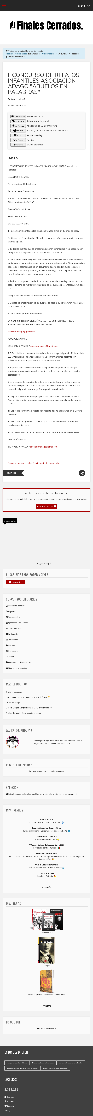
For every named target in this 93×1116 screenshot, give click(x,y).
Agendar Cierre (18, 116)
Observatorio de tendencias (18, 662)
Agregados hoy (13, 617)
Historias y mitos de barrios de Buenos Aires (46, 994)
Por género (12, 651)
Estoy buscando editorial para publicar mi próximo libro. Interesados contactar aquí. (41, 794)
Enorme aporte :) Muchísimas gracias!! (55, 1068)
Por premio (12, 639)
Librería (9, 1106)
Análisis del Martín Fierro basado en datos (23, 713)
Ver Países (18, 140)
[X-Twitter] (87, 5)
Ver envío (18, 144)
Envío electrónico (14, 628)
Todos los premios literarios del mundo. (24, 51)
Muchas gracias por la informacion (43, 1063)
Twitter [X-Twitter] (62, 53)
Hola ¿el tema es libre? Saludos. (17, 1063)
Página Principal (44, 563)
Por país (10, 645)
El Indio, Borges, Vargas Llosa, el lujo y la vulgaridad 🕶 (29, 708)
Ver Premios (18, 125)
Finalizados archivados (16, 668)
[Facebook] (84, 5)
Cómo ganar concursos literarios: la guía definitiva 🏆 (28, 697)
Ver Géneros (18, 121)
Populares (11, 611)
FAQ (7, 1110)
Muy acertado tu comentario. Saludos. (71, 1063)
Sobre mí (9, 1101)
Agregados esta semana (17, 622)
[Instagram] (79, 5)
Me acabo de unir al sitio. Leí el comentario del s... (22, 1068)
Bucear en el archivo (46, 1028)
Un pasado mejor (13, 702)
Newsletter (34, 53)
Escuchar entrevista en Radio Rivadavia (47, 771)
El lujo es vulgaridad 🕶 (15, 692)
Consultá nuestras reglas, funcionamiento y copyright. (34, 463)
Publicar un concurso (16, 606)
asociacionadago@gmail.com (21, 331)
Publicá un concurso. (16, 56)
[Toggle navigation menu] (4, 5)
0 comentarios (17, 99)
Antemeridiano (46, 932)
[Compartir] (82, 473)
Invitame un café (46, 506)
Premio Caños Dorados (46, 853)
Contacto (9, 1097)
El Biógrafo (46, 965)
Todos (10, 656)
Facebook (74, 53)
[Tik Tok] (81, 5)
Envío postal (12, 634)
